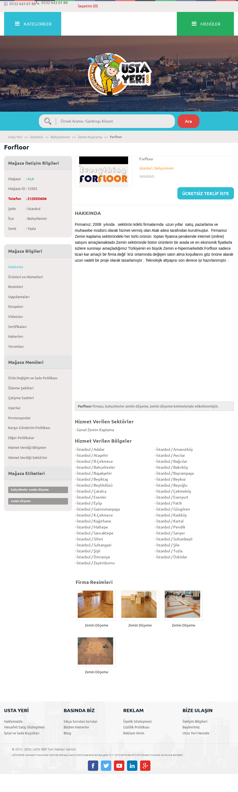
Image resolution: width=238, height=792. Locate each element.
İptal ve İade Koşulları (21, 733)
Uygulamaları (18, 297)
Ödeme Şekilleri (20, 388)
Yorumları (16, 346)
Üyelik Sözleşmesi (137, 721)
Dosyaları (15, 306)
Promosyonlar (19, 418)
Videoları (15, 316)
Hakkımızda (13, 721)
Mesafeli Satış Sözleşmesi (24, 727)
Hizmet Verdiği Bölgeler (27, 447)
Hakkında (15, 267)
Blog (67, 733)
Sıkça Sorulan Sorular (80, 721)
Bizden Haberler (76, 727)
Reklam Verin (133, 733)
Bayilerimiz (191, 727)
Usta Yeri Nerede (196, 733)
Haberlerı (15, 336)
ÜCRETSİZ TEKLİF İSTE (205, 193)
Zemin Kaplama (90, 137)
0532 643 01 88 (20, 4)
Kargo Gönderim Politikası (29, 428)
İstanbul (36, 137)
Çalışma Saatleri (21, 398)
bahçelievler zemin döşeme (30, 489)
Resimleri (15, 287)
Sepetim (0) (88, 6)
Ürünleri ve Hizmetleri (25, 277)
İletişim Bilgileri (195, 721)
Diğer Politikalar (21, 438)
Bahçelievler (60, 137)
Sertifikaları (17, 326)
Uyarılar (14, 408)
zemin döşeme (21, 501)
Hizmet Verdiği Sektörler (27, 457)
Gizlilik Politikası (136, 727)
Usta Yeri (15, 137)
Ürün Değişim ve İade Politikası (32, 378)
